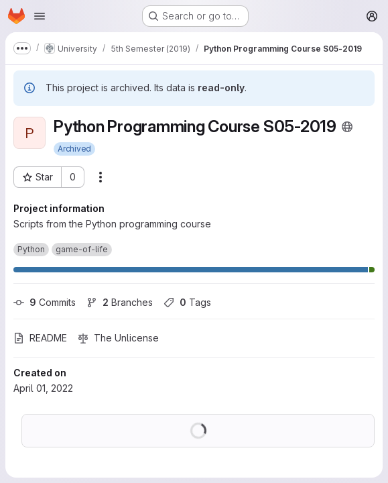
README (40, 337)
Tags (187, 302)
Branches (119, 302)
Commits (44, 302)
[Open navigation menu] (39, 16)
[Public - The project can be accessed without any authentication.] (347, 126)
